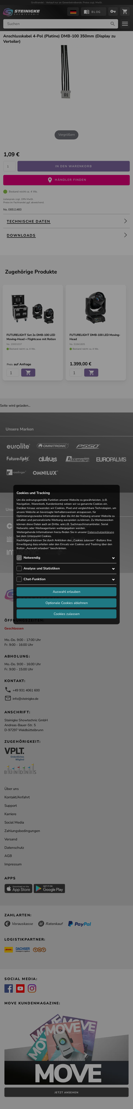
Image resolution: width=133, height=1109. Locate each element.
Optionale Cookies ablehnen (67, 602)
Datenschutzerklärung (101, 532)
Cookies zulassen (67, 613)
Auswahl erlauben (66, 591)
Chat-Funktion (35, 579)
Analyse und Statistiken (42, 568)
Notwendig (32, 557)
